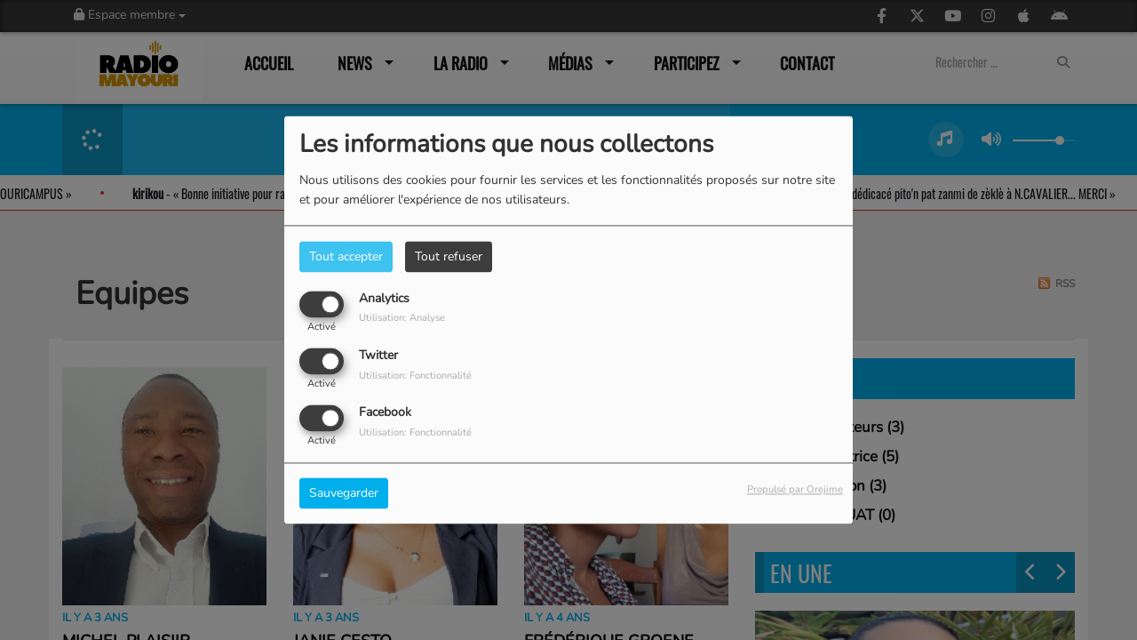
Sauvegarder (343, 493)
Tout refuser (448, 256)
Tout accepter (346, 256)
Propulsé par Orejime (795, 490)
